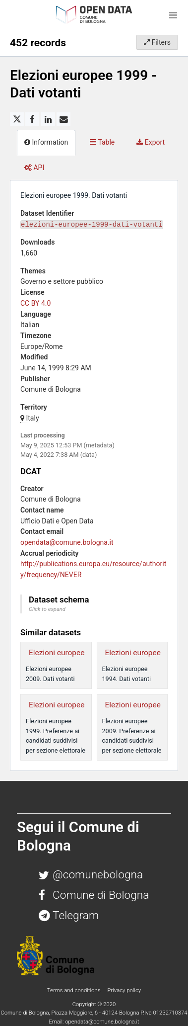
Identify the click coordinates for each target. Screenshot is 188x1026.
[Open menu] (173, 15)
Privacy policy (124, 990)
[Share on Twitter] (17, 119)
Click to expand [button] (47, 609)
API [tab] (34, 167)
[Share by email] (63, 119)
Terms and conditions (74, 990)
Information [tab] (46, 142)
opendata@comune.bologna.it (67, 542)
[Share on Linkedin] (48, 119)
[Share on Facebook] (32, 119)
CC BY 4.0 (35, 303)
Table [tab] (102, 142)
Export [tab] (150, 142)
